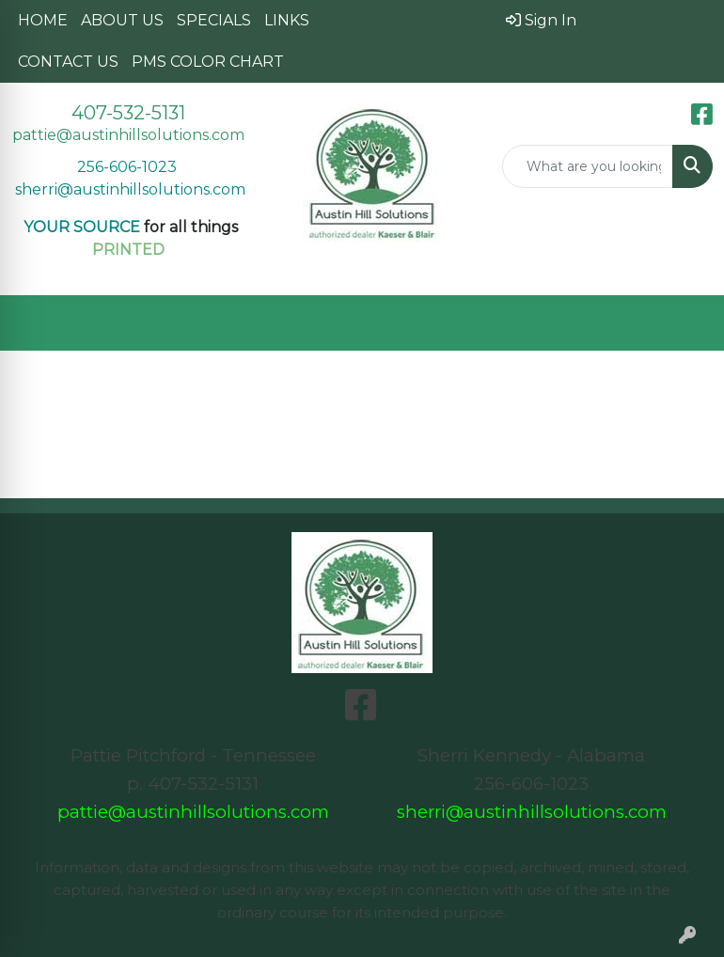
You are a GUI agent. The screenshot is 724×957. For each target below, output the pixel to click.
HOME (43, 20)
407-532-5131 (128, 113)
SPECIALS (214, 20)
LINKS (286, 20)
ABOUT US (122, 20)
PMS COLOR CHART (208, 62)
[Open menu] (686, 323)
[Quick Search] (588, 166)
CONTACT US (68, 62)
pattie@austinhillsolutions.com (128, 135)
